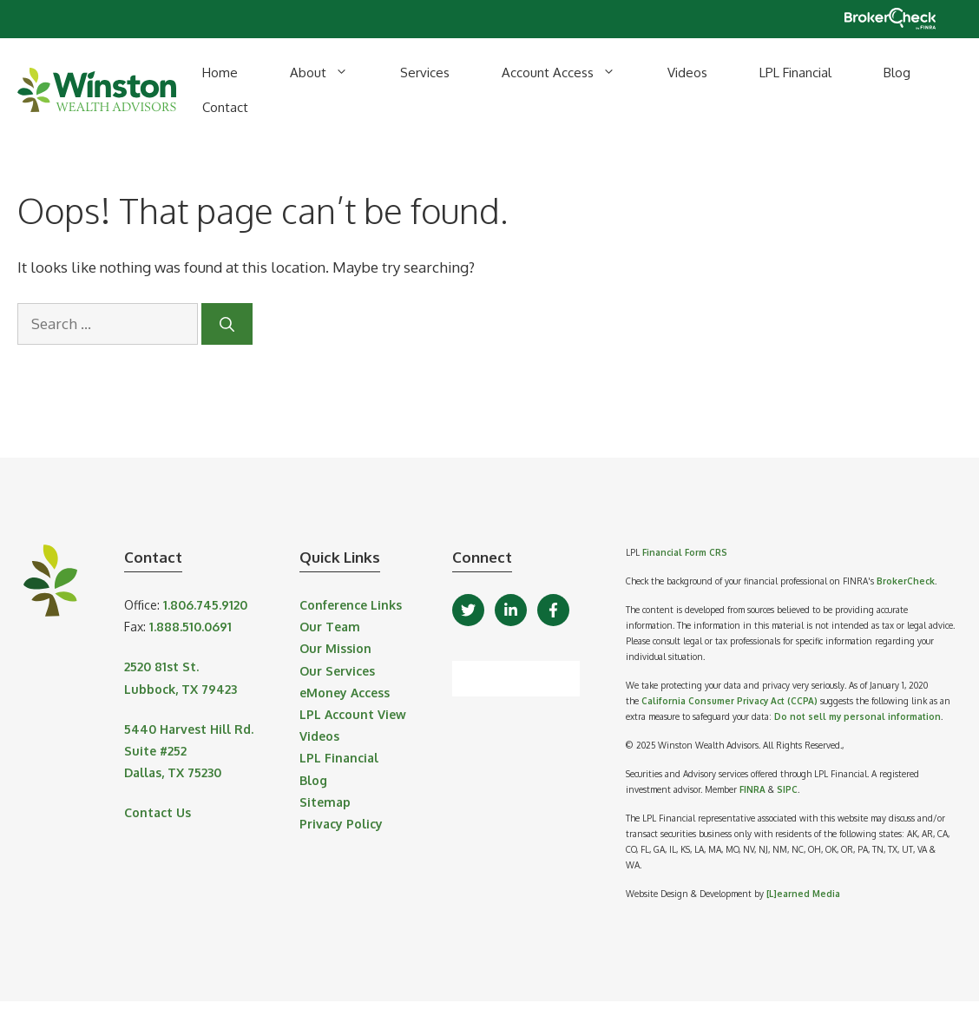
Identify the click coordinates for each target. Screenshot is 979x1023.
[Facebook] (553, 610)
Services (425, 72)
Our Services (337, 670)
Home (220, 72)
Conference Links (350, 604)
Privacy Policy (341, 823)
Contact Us (157, 812)
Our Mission (335, 648)
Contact (225, 107)
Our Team (329, 626)
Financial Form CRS (684, 552)
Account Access (571, 73)
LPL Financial (795, 72)
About (332, 73)
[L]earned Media (803, 893)
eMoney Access (344, 692)
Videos (687, 72)
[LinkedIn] (511, 610)
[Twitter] (468, 610)
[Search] (227, 324)
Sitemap (325, 802)
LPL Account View (352, 714)
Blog (897, 72)
